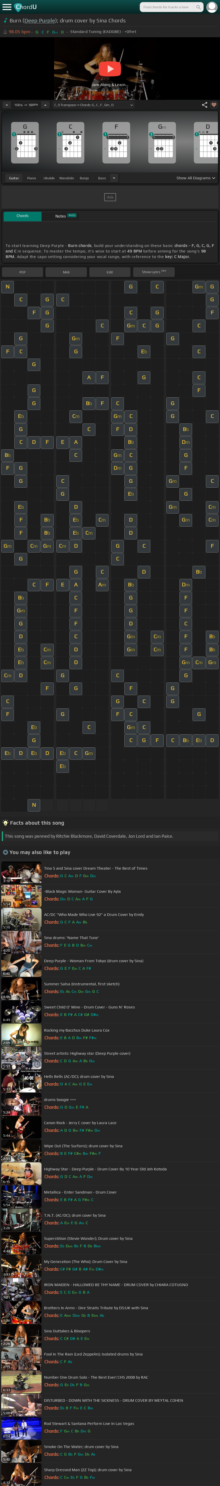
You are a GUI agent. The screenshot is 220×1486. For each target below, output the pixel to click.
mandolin (66, 178)
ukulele (49, 178)
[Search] (198, 7)
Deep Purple (39, 20)
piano (31, 178)
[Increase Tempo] (45, 104)
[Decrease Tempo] (7, 104)
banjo (84, 178)
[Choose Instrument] (114, 178)
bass (102, 178)
